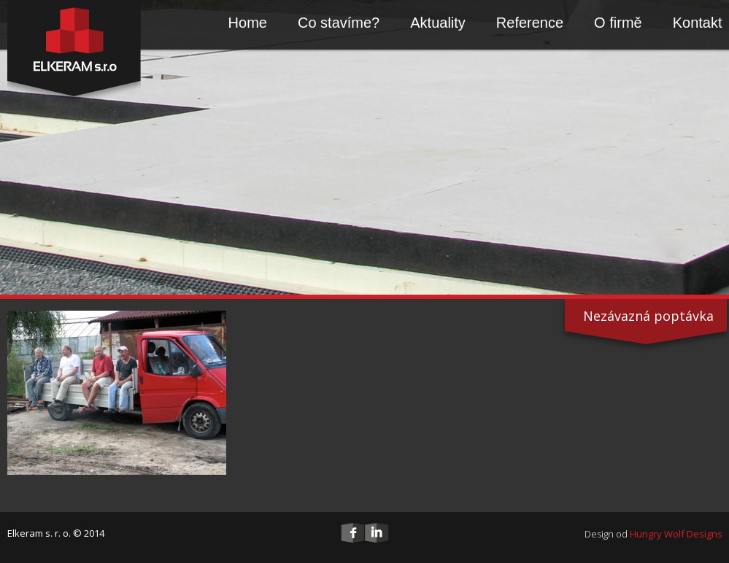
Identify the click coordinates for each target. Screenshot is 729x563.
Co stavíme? (338, 23)
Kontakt (697, 23)
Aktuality (438, 23)
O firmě (618, 23)
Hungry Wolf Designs (676, 533)
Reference (529, 23)
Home (247, 23)
